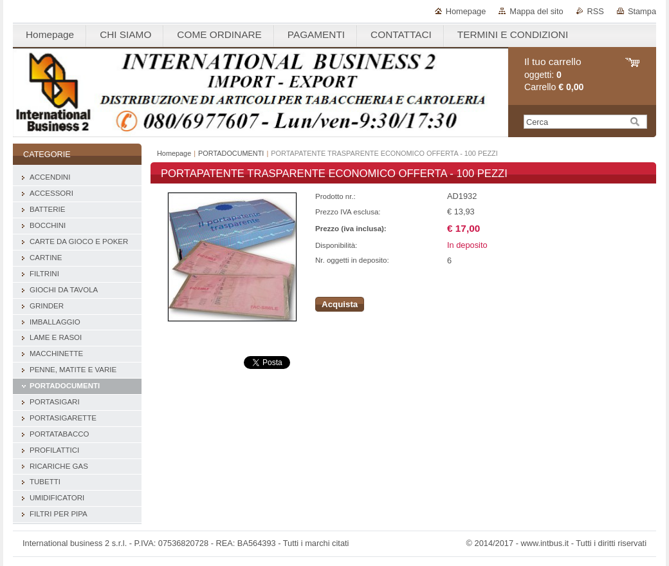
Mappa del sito (536, 11)
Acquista (340, 304)
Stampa (642, 11)
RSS (595, 11)
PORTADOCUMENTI (231, 153)
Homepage (466, 11)
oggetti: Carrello (553, 74)
